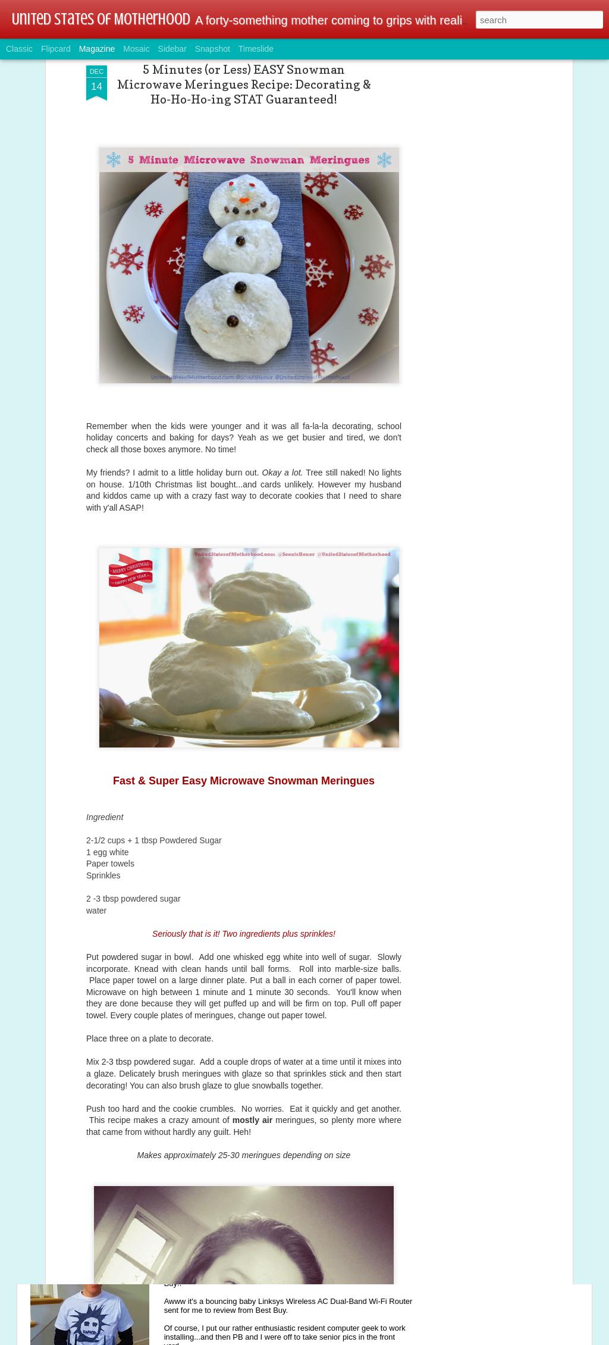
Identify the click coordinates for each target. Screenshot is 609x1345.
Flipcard (56, 49)
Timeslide (256, 49)
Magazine (97, 49)
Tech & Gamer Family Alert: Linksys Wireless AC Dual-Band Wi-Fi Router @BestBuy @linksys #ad (294, 1256)
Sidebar (172, 49)
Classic (19, 49)
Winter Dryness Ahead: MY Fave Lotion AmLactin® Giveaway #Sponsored (273, 1121)
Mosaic (136, 49)
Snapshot (212, 49)
